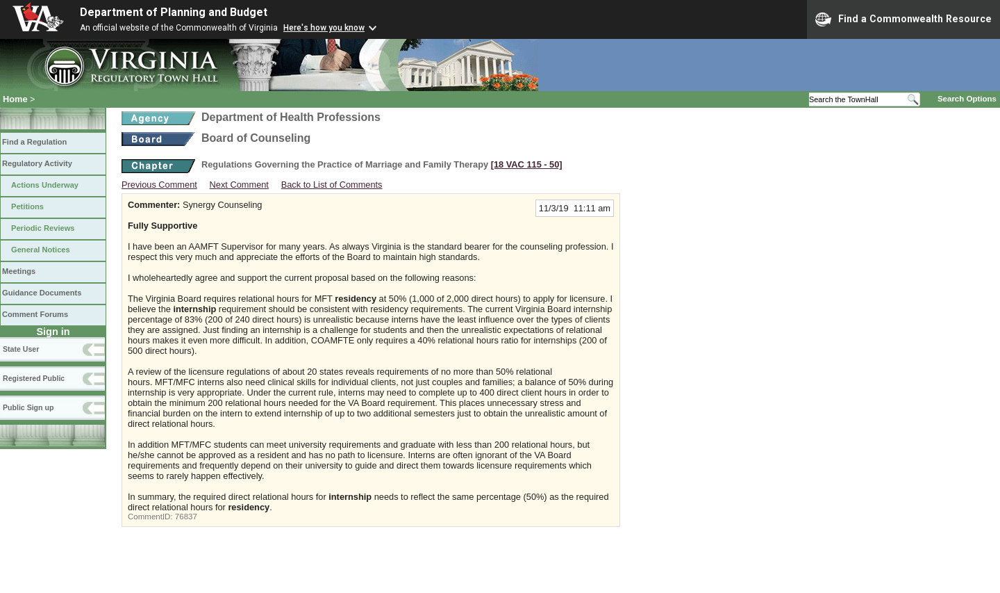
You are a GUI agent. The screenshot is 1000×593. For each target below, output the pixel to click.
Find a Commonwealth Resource (903, 19)
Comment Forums (35, 314)
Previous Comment (159, 184)
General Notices (40, 249)
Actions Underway (44, 185)
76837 (186, 516)
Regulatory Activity (37, 163)
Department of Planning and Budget (173, 12)
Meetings (18, 271)
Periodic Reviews (43, 228)
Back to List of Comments (332, 184)
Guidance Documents (41, 293)
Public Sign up (28, 407)
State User (21, 349)
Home (15, 99)
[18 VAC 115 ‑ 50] (526, 164)
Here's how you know (324, 28)
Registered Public (34, 378)
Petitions (27, 206)
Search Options (967, 99)
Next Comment (239, 184)
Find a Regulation (34, 142)
